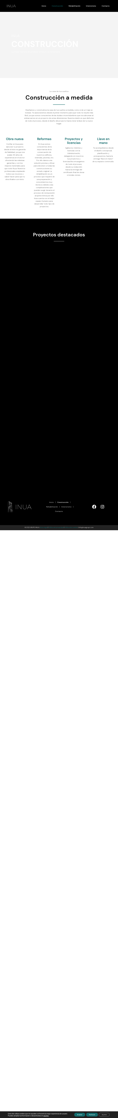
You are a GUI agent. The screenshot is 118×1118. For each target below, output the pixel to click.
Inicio (44, 6)
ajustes (52, 1115)
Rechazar (89, 1114)
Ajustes (103, 1114)
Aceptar (75, 1114)
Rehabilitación (74, 6)
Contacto (105, 6)
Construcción (57, 6)
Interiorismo (91, 6)
